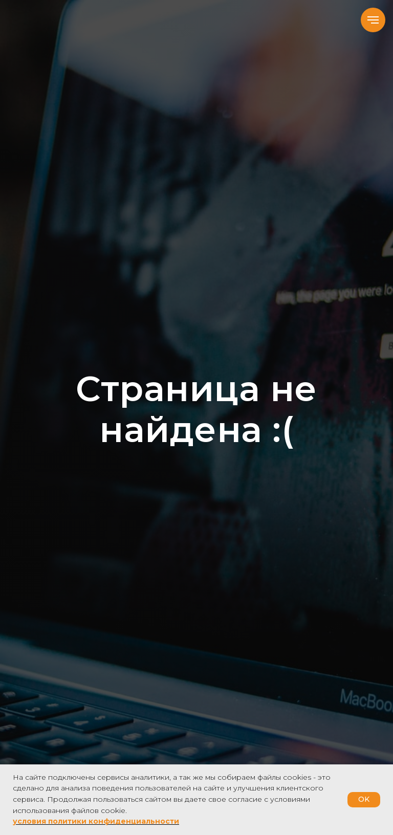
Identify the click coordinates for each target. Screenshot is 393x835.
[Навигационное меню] (373, 20)
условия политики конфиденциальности (96, 821)
